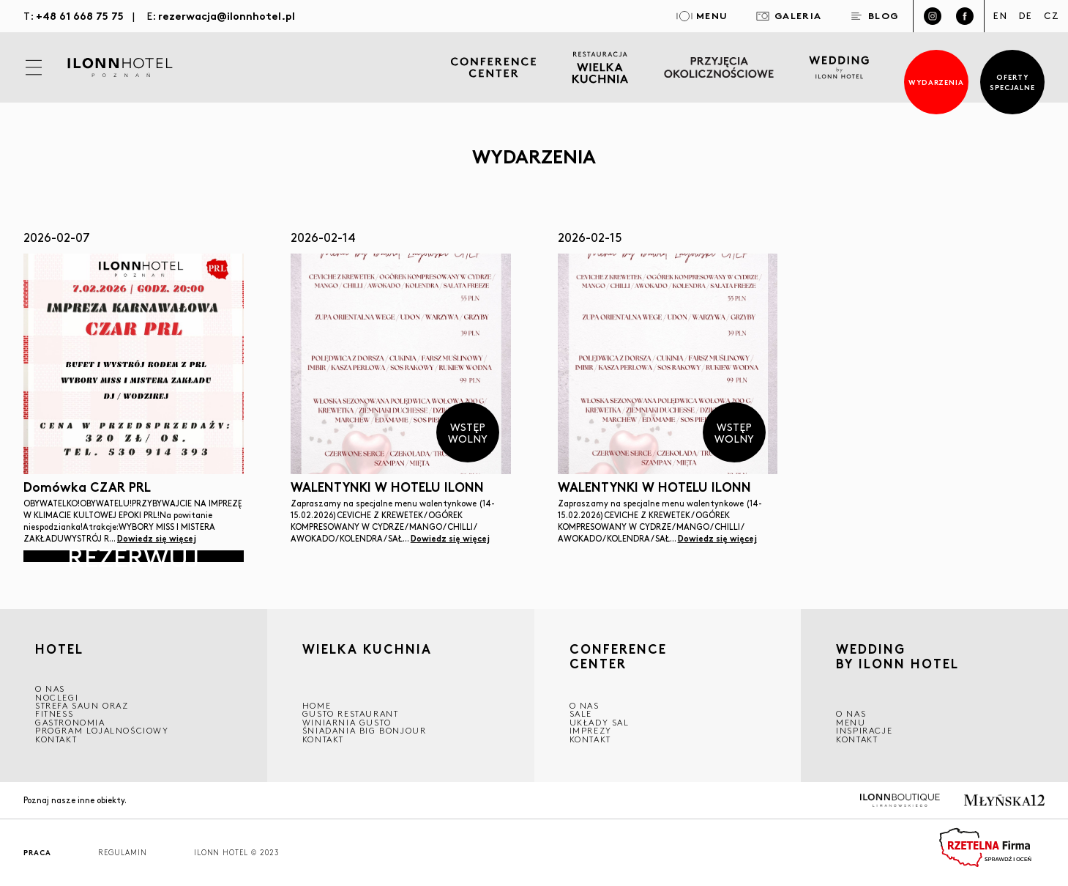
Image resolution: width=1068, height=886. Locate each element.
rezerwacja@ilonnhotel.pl (226, 15)
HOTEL (59, 648)
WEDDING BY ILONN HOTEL (897, 657)
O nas (851, 713)
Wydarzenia (936, 81)
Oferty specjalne (1013, 82)
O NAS (50, 688)
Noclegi (56, 697)
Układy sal (600, 722)
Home (316, 705)
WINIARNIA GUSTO (347, 722)
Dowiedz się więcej (156, 538)
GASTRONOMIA (70, 722)
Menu (850, 722)
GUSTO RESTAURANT (350, 713)
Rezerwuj (133, 556)
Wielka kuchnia (367, 650)
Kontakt (56, 739)
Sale (581, 713)
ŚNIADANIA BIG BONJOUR (364, 730)
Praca (37, 852)
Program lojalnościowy (102, 730)
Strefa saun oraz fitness (82, 709)
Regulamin (122, 852)
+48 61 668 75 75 (80, 15)
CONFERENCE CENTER (618, 656)
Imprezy (591, 730)
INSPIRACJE (864, 730)
